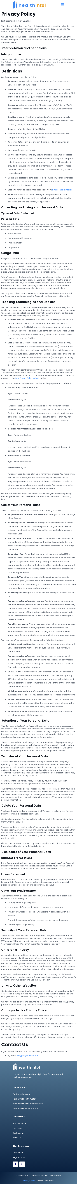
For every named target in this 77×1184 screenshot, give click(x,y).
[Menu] (62, 5)
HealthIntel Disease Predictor (26, 1108)
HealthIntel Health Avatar (24, 1099)
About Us (17, 1137)
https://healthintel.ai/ (62, 189)
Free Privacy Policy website (27, 378)
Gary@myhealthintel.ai (27, 1055)
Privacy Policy (29, 1180)
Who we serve (19, 1123)
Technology (18, 1133)
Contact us (18, 1152)
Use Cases (17, 1128)
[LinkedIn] (22, 1164)
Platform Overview (21, 1094)
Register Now (19, 1157)
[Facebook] (15, 1164)
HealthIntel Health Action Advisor (28, 1103)
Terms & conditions (45, 1180)
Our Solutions (20, 1087)
